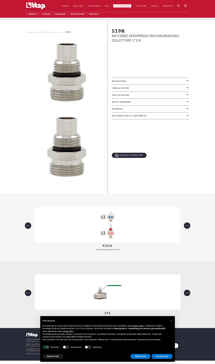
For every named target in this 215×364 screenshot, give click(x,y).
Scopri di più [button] (53, 356)
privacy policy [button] (138, 326)
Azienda (65, 7)
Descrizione (119, 81)
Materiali (117, 109)
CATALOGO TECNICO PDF (129, 155)
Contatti (154, 7)
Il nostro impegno (122, 7)
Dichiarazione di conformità (129, 115)
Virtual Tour (141, 7)
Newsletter (168, 7)
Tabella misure (120, 88)
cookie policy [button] (67, 331)
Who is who (78, 7)
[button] (171, 320)
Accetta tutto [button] (162, 356)
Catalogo (46, 15)
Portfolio (94, 15)
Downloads (60, 15)
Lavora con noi (94, 7)
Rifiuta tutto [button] (140, 356)
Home (28, 32)
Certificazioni (77, 15)
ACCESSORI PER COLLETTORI (55, 32)
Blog (107, 7)
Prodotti (32, 15)
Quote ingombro (121, 102)
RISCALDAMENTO (39, 32)
